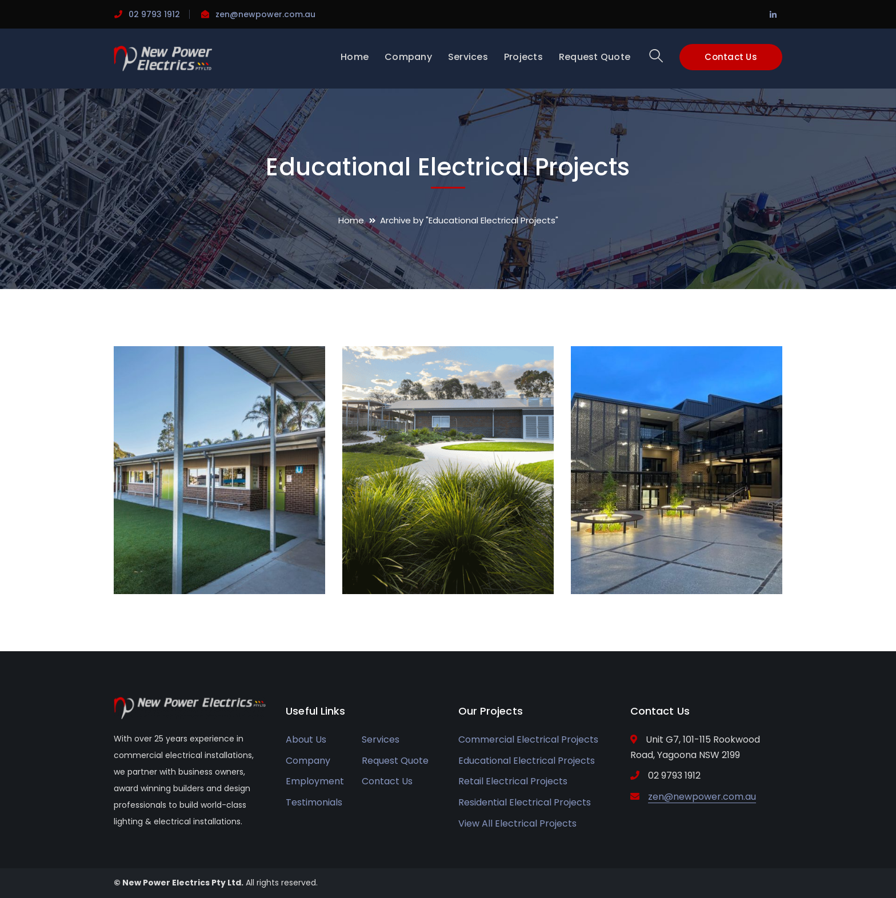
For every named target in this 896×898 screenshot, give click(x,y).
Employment (315, 781)
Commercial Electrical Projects (528, 739)
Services (380, 739)
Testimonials (314, 802)
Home (351, 220)
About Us (306, 739)
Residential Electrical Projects (524, 802)
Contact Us (731, 57)
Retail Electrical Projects (512, 781)
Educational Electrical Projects (526, 760)
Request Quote (395, 760)
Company (308, 760)
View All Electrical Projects (517, 823)
